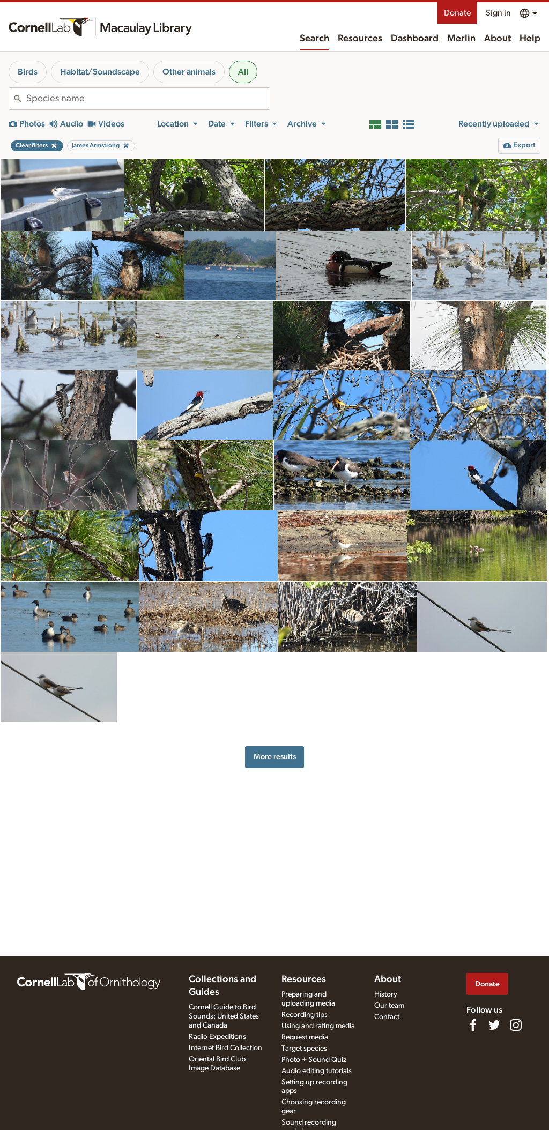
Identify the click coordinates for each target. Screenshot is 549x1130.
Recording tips (304, 1015)
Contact (386, 1017)
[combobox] (148, 98)
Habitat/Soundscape (100, 72)
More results (275, 757)
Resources (360, 38)
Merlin (461, 38)
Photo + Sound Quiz (313, 1060)
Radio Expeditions (217, 1036)
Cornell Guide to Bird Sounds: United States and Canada (224, 1016)
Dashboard (415, 38)
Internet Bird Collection (225, 1048)
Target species (304, 1048)
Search (314, 38)
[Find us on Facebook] (472, 1025)
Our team (389, 1005)
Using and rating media (318, 1026)
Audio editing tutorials (316, 1071)
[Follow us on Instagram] (515, 1025)
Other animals (189, 72)
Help (530, 38)
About (497, 38)
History (385, 994)
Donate (457, 13)
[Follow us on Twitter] (494, 1025)
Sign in (498, 13)
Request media (304, 1037)
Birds (28, 72)
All (243, 72)
